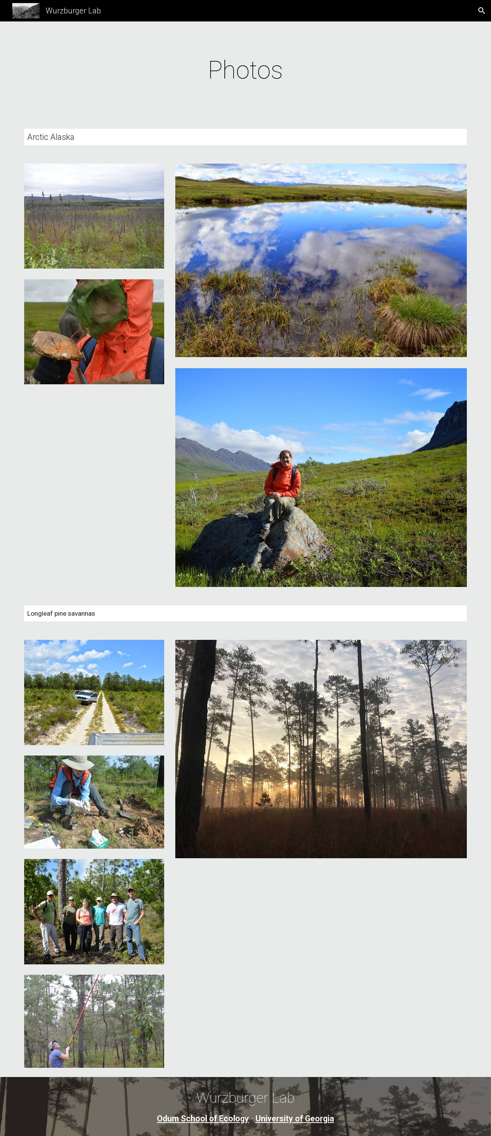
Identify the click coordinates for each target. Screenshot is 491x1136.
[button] (482, 11)
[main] (245, 70)
